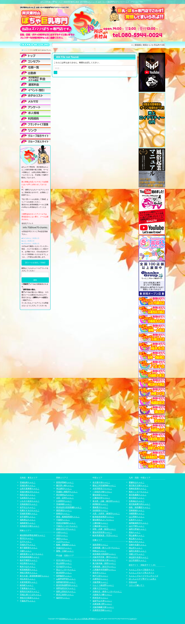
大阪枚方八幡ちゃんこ (102, 594)
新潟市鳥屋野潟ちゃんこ (67, 585)
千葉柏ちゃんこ (63, 519)
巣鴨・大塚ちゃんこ (65, 551)
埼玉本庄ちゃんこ (27, 579)
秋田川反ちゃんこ (27, 494)
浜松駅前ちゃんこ (100, 510)
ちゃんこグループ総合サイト (141, 569)
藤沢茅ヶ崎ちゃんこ (65, 485)
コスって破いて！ (136, 585)
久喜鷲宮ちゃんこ (64, 501)
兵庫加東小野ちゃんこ (102, 604)
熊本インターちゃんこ (138, 491)
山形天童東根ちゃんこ (29, 488)
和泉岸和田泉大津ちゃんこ (104, 560)
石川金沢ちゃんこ (64, 566)
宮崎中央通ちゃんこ (137, 544)
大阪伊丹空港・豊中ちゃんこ (105, 557)
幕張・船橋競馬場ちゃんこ (68, 516)
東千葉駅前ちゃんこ (28, 547)
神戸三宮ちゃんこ (100, 575)
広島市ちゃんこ (136, 519)
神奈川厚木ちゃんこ (28, 572)
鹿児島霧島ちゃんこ (137, 494)
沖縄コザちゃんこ (136, 554)
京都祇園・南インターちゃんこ (106, 547)
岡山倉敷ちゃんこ (136, 535)
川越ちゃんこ (26, 550)
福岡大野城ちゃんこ (137, 529)
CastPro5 (132, 619)
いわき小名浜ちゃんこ (29, 501)
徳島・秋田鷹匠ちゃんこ (139, 507)
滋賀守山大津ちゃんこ (102, 600)
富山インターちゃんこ (66, 569)
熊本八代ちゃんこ (136, 541)
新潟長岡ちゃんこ (64, 572)
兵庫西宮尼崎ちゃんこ (102, 610)
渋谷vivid (133, 582)
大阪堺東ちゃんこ (100, 582)
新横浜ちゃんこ (63, 513)
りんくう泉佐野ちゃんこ (103, 585)
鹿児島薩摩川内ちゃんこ (139, 504)
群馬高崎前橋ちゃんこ (29, 557)
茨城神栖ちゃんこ (64, 504)
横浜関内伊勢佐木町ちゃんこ (32, 535)
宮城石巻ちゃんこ (27, 485)
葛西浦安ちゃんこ (64, 510)
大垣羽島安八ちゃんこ (102, 488)
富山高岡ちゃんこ (64, 563)
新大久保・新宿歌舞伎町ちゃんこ (34, 575)
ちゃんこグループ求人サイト (141, 572)
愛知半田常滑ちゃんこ (102, 532)
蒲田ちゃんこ (62, 538)
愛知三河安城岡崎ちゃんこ (104, 485)
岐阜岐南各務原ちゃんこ (103, 516)
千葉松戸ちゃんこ (27, 600)
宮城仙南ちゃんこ (27, 482)
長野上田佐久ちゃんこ (66, 591)
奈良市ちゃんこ (99, 572)
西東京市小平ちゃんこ (66, 529)
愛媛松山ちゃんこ (136, 482)
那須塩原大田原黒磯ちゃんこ (69, 507)
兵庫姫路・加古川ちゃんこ (104, 566)
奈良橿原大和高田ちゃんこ (104, 554)
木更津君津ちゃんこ (28, 582)
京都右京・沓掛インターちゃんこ (107, 591)
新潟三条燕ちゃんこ (65, 594)
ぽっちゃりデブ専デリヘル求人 (142, 579)
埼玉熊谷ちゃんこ (27, 563)
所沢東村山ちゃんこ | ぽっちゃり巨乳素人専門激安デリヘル (80, 619)
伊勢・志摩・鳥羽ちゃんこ (104, 529)
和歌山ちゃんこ (99, 550)
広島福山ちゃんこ (136, 501)
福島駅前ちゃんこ (27, 523)
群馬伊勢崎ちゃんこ (65, 482)
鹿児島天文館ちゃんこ (138, 485)
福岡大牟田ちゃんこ (137, 551)
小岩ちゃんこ (62, 532)
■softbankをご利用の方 (30, 243)
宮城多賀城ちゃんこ (28, 513)
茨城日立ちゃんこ (64, 548)
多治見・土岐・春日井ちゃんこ (106, 501)
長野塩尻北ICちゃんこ (66, 588)
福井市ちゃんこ (63, 597)
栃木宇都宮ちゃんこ (28, 560)
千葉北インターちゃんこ (67, 526)
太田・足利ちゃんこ (65, 497)
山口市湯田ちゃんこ (137, 560)
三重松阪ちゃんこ (100, 523)
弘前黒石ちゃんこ (27, 497)
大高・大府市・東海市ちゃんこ (106, 513)
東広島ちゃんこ (136, 538)
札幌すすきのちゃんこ (29, 510)
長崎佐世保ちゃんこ (137, 488)
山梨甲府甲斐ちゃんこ (66, 579)
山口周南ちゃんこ (136, 516)
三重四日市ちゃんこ (101, 497)
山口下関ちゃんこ (136, 526)
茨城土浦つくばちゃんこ (30, 594)
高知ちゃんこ (135, 532)
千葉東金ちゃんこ (27, 588)
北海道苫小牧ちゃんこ (29, 526)
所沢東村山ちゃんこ (65, 494)
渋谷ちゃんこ (62, 535)
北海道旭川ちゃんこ (28, 504)
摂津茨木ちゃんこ (100, 597)
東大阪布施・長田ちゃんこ (104, 563)
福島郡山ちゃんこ (27, 519)
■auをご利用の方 (28, 241)
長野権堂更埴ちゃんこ (66, 582)
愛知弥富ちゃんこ (100, 494)
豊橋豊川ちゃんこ (100, 507)
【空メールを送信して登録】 (35, 262)
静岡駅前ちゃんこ (100, 504)
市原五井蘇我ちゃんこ (66, 523)
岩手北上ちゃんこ (27, 507)
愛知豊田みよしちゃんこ (103, 519)
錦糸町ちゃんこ (27, 585)
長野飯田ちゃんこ (64, 575)
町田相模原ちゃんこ (28, 569)
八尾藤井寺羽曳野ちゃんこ (104, 569)
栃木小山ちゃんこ (27, 566)
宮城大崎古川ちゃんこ (29, 491)
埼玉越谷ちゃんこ (64, 488)
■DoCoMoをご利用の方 (30, 238)
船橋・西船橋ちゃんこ (66, 544)
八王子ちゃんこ (63, 541)
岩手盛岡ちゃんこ (27, 516)
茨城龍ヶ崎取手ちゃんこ (67, 491)
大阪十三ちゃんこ (100, 588)
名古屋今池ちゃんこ (101, 482)
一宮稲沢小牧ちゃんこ (102, 491)
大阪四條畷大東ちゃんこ (103, 607)
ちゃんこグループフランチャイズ (143, 575)
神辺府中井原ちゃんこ (138, 557)
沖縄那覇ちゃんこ (136, 513)
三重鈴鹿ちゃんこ (100, 526)
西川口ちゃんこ (27, 538)
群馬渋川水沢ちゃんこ (29, 591)
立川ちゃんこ (26, 541)
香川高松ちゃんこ (136, 497)
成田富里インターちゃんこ (31, 554)
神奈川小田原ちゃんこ (29, 597)
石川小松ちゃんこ (64, 560)
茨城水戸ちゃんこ (27, 544)
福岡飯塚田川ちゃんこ (138, 523)
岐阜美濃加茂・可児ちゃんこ (105, 535)
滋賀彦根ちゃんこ (100, 544)
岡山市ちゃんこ (136, 548)
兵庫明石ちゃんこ (100, 579)
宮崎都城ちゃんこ (136, 510)
